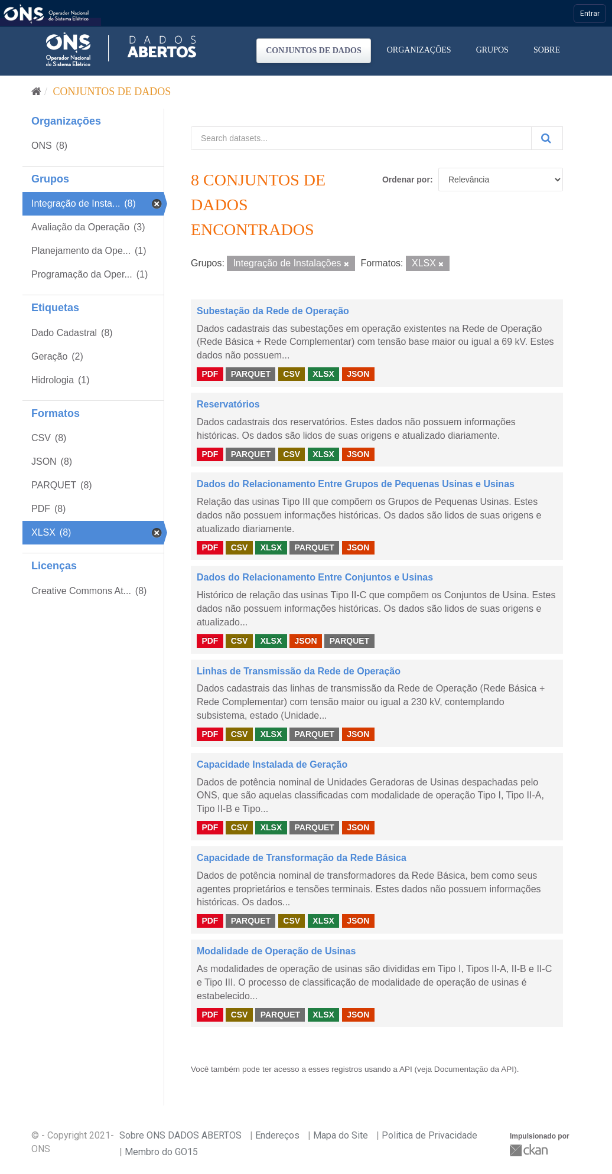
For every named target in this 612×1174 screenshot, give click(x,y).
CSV (291, 374)
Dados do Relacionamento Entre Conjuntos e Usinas (315, 577)
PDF (209, 374)
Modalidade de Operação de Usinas (276, 951)
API (405, 1069)
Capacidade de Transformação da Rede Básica (301, 858)
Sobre (546, 49)
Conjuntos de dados (314, 50)
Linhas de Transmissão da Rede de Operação (299, 671)
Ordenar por (406, 179)
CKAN (530, 1150)
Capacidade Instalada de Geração (272, 764)
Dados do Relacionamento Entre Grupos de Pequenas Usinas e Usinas (356, 484)
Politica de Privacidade (429, 1135)
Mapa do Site (340, 1135)
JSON (358, 374)
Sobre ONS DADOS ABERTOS (180, 1135)
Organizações (419, 49)
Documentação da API (474, 1069)
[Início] (36, 91)
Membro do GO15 (161, 1151)
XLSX (323, 374)
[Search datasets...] (361, 138)
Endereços (277, 1135)
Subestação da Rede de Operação (273, 311)
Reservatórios (228, 404)
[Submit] (547, 138)
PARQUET (251, 374)
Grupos (492, 49)
